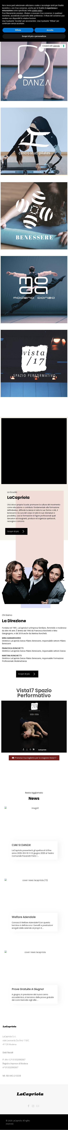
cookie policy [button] (37, 10)
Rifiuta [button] (18, 30)
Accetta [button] (50, 30)
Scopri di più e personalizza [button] (34, 36)
